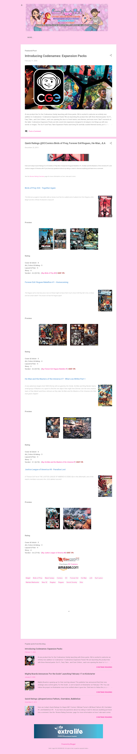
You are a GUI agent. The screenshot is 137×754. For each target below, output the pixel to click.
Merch (104, 37)
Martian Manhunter (32, 583)
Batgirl (28, 578)
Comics (59, 578)
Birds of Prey (37, 578)
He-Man (84, 578)
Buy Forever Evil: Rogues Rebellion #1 (54, 369)
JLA (90, 578)
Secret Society (72, 583)
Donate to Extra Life (88, 37)
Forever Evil (74, 578)
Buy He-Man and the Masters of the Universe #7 (58, 462)
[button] (111, 55)
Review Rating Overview (37, 177)
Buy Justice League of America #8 (54, 553)
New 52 (44, 583)
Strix (81, 583)
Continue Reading (104, 668)
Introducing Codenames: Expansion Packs (56, 56)
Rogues (61, 583)
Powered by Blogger (68, 744)
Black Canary (49, 578)
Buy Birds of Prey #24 (49, 274)
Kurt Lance (99, 578)
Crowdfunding (54, 37)
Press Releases (37, 37)
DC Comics (73, 565)
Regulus (53, 583)
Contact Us (70, 37)
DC (66, 578)
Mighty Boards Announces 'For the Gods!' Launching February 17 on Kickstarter (60, 674)
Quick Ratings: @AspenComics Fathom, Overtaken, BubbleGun (52, 699)
